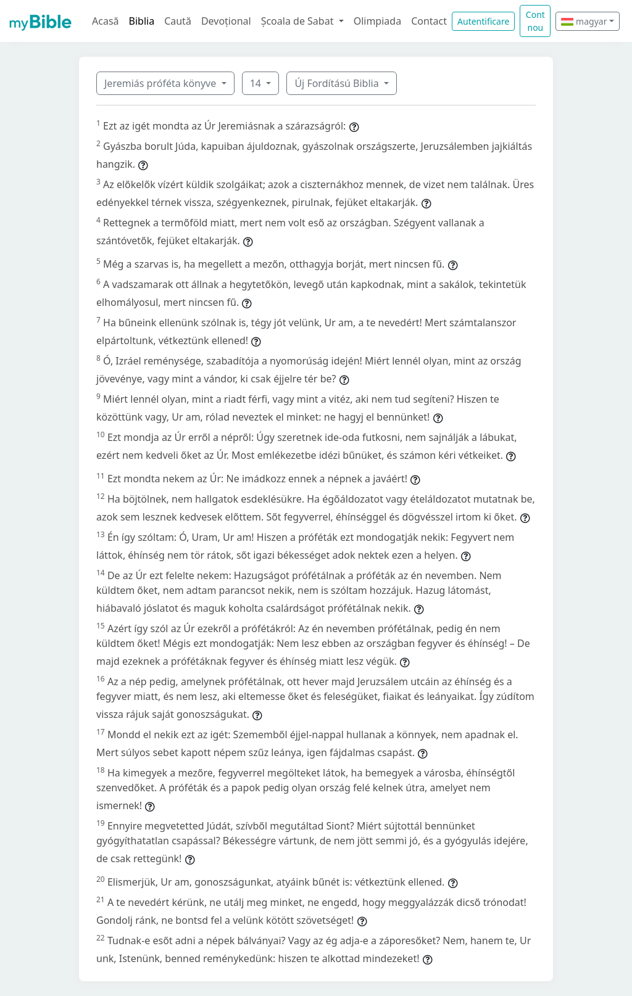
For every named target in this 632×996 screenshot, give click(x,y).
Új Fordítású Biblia (337, 83)
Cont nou (535, 21)
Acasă (105, 21)
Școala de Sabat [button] (298, 21)
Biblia (142, 21)
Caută (177, 21)
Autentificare (483, 21)
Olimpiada (377, 21)
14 (257, 83)
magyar (584, 21)
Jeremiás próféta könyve (161, 83)
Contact (429, 21)
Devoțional (226, 21)
